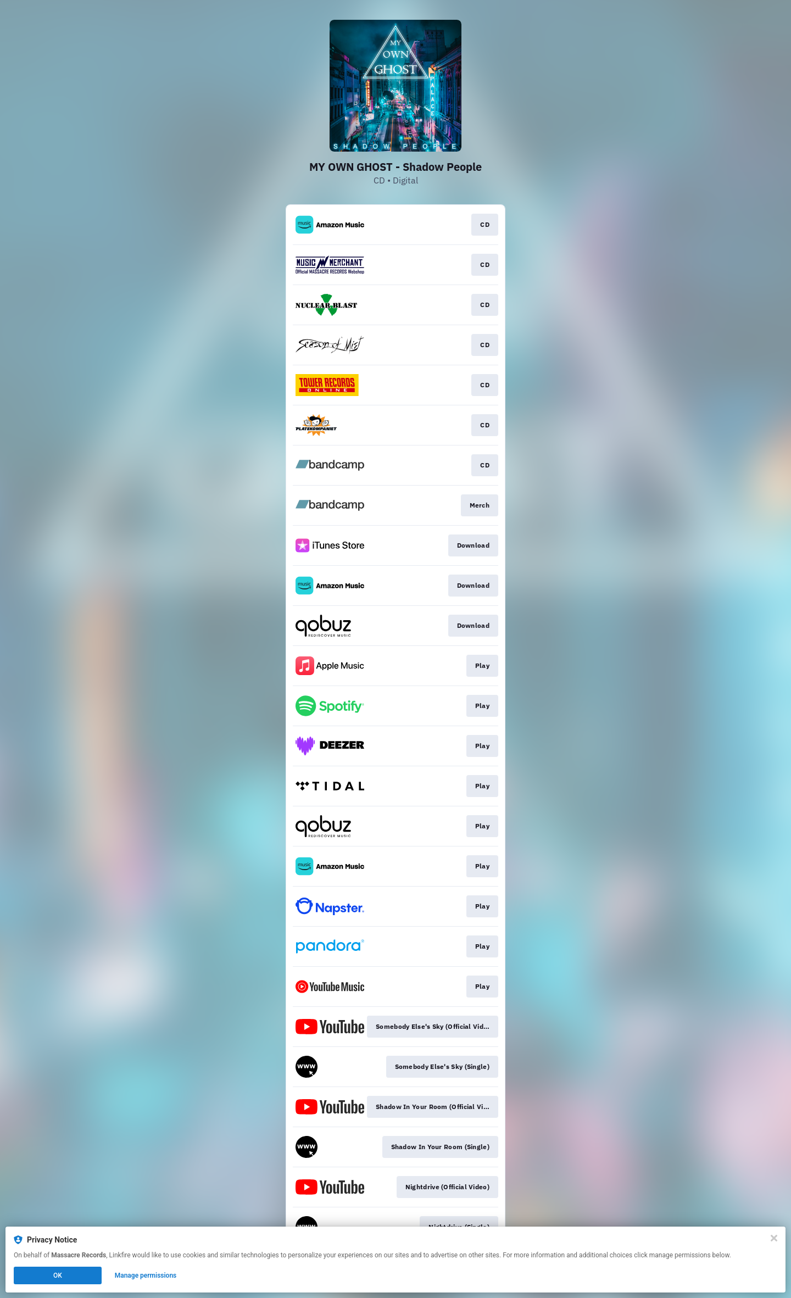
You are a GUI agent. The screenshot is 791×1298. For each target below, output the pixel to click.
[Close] (774, 1238)
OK (57, 1275)
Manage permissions (146, 1275)
